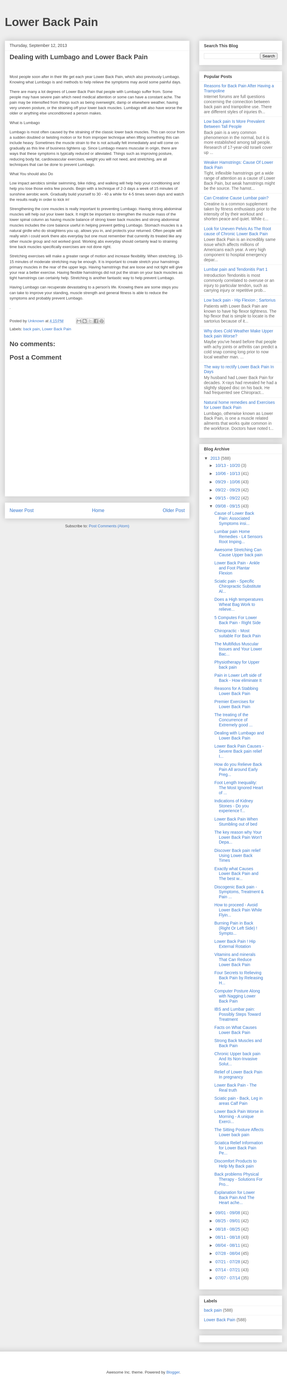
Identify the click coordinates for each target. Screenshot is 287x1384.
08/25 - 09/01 (228, 1220)
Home (98, 510)
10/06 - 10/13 (228, 473)
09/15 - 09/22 (228, 498)
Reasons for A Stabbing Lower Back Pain (236, 691)
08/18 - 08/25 (228, 1229)
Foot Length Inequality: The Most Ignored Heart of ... (238, 787)
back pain (31, 329)
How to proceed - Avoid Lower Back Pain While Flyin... (238, 909)
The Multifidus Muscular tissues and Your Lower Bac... (238, 648)
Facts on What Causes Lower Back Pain (235, 1030)
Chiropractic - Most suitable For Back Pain (237, 633)
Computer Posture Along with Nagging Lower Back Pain (237, 996)
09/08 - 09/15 (228, 506)
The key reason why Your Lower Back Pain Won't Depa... (238, 837)
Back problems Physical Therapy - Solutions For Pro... (238, 1179)
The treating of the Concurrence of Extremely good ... (233, 719)
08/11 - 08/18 (228, 1237)
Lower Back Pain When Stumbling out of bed (236, 822)
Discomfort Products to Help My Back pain (235, 1163)
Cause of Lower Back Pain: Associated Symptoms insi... (234, 518)
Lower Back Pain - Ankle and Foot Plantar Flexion (237, 567)
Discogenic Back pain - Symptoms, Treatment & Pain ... (239, 892)
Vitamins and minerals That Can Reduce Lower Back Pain (234, 959)
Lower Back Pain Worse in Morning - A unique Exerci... (238, 1116)
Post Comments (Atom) (109, 526)
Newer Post (22, 510)
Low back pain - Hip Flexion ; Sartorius (240, 300)
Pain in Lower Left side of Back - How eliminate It (238, 678)
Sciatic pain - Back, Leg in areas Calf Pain (238, 1101)
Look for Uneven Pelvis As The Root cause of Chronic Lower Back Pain (237, 231)
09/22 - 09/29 (228, 490)
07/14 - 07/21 (228, 1269)
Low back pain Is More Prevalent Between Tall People (234, 124)
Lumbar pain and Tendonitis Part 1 (236, 269)
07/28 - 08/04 (228, 1253)
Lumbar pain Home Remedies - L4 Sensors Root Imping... (238, 536)
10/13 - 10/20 (228, 465)
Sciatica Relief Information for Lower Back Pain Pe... (238, 1147)
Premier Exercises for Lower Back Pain (234, 704)
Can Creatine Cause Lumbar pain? (236, 197)
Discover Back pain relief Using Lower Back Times (237, 855)
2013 (215, 458)
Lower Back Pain (51, 22)
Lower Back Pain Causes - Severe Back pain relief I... (239, 751)
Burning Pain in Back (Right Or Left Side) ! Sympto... (235, 928)
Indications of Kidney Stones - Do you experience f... (233, 805)
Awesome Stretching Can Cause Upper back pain (238, 552)
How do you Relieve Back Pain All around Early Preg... (238, 769)
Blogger (172, 1372)
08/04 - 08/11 (228, 1245)
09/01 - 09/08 (228, 1212)
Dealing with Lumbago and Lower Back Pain (239, 735)
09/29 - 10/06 (228, 481)
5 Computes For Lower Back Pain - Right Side (237, 620)
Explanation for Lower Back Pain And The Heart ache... (234, 1197)
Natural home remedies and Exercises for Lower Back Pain (239, 405)
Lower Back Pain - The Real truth (235, 1088)
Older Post (174, 510)
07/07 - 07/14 (228, 1277)
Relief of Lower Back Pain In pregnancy (238, 1074)
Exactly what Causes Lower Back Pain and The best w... (236, 873)
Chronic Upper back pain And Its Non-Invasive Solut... (237, 1058)
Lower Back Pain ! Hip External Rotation (235, 944)
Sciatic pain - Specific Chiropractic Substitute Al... (237, 586)
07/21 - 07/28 (228, 1261)
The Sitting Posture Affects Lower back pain (239, 1132)
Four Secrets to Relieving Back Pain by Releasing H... (238, 977)
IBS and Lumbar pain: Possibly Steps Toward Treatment (237, 1014)
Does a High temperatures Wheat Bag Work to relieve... (238, 604)
